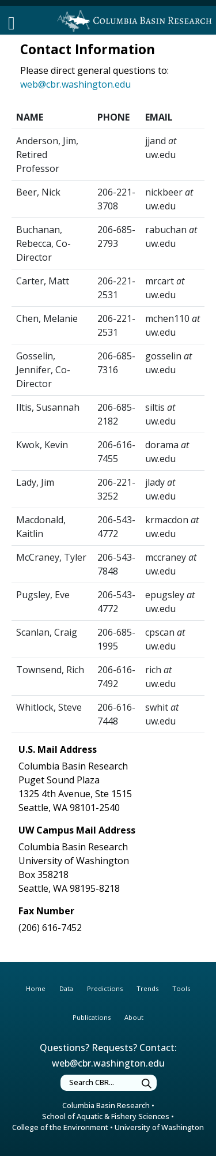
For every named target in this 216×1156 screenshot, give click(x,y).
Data (66, 988)
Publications (92, 1017)
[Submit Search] (147, 1084)
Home (36, 988)
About (133, 1017)
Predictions (105, 988)
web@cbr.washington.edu (75, 84)
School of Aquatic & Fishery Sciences (105, 1116)
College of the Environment (60, 1127)
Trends (147, 988)
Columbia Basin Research (106, 1105)
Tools (181, 988)
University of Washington (159, 1127)
